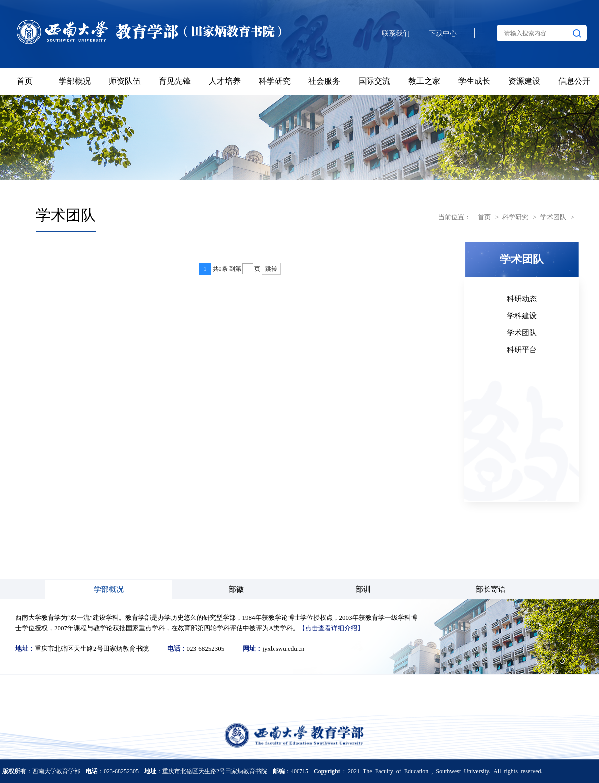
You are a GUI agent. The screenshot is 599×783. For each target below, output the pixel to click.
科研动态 (522, 298)
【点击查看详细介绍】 (331, 627)
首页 (484, 216)
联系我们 (396, 33)
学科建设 (522, 315)
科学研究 (515, 216)
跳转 (271, 268)
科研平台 (522, 349)
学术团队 (553, 216)
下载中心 (443, 33)
